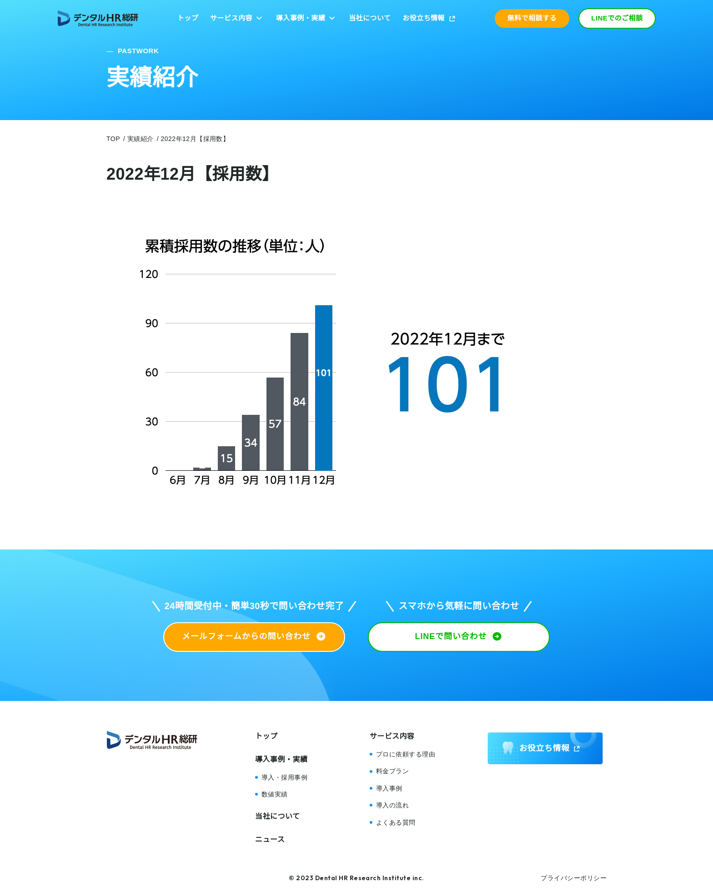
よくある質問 (396, 822)
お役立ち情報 (423, 18)
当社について (370, 18)
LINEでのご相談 (617, 18)
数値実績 (274, 794)
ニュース (270, 839)
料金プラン (392, 771)
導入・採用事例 (284, 777)
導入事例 (389, 788)
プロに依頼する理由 (405, 754)
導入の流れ (392, 805)
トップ (187, 18)
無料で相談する (532, 18)
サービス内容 (231, 18)
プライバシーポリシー (574, 878)
